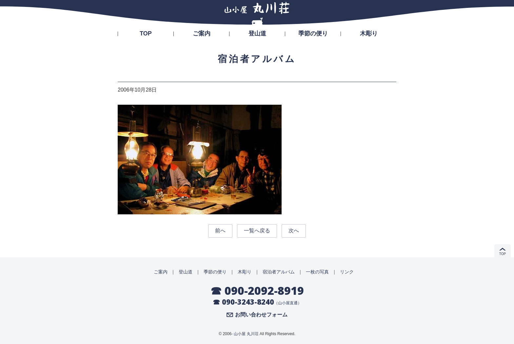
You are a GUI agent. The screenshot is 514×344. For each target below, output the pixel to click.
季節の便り (313, 33)
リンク (347, 271)
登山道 (257, 33)
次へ (293, 230)
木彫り (369, 33)
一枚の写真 (317, 271)
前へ (220, 230)
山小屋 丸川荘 (246, 334)
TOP (146, 33)
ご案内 (201, 33)
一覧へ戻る (257, 230)
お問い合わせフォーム (261, 314)
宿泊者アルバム (279, 271)
